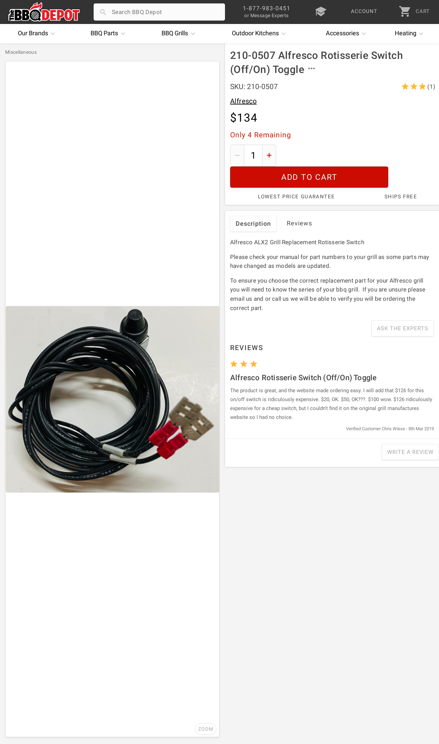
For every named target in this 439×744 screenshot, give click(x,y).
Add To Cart (358, 155)
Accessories (347, 33)
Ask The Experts (402, 307)
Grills (180, 33)
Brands (38, 33)
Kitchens (260, 33)
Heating (411, 33)
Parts (109, 33)
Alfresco (243, 101)
